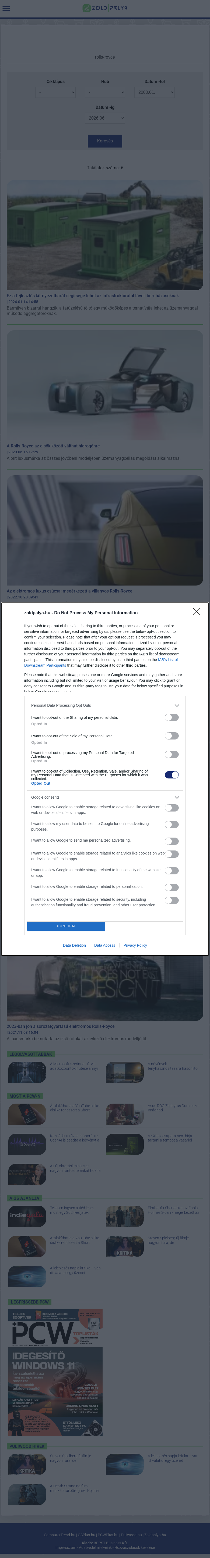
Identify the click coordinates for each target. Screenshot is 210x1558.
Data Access (104, 945)
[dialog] (105, 779)
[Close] (198, 613)
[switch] (172, 717)
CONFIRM (66, 926)
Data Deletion (74, 945)
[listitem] (105, 705)
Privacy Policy (135, 945)
